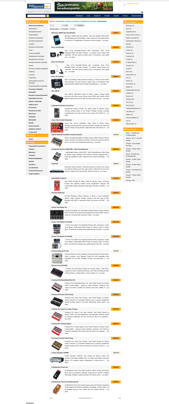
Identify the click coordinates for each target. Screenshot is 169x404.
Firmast (125, 15)
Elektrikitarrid (33, 28)
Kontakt (116, 15)
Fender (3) (129, 50)
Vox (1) (128, 120)
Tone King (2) (130, 105)
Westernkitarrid (33, 35)
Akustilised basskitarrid (36, 41)
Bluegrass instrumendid (36, 47)
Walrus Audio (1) (131, 123)
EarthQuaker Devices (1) (133, 41)
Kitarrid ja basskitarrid (36, 25)
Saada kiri (134, 12)
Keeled (31, 65)
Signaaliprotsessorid (35, 98)
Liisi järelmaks (33, 167)
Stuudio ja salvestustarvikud (38, 95)
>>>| (119, 398)
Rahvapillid (32, 120)
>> (91, 398)
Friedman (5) (130, 56)
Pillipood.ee (39, 7)
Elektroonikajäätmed (35, 158)
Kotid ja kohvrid (34, 126)
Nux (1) (128, 77)
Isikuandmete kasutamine (37, 146)
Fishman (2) (129, 53)
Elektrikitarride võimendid (36, 56)
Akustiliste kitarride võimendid (38, 62)
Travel (31, 50)
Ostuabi (107, 15)
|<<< (51, 398)
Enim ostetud (131, 129)
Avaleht (130, 12)
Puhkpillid (32, 116)
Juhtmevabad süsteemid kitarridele (36, 82)
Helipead (31, 71)
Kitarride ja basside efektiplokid (38, 68)
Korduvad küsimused (36, 170)
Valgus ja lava (33, 104)
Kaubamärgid (131, 22)
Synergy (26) (130, 99)
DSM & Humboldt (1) (132, 38)
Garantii (31, 161)
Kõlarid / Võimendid (35, 101)
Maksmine (32, 152)
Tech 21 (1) (129, 102)
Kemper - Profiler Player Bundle (133, 150)
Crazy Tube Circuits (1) (133, 35)
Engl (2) (128, 44)
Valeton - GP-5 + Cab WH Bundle (134, 139)
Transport (32, 155)
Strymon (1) (129, 96)
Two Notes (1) (130, 111)
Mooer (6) (129, 71)
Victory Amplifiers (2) (132, 117)
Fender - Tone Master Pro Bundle (134, 171)
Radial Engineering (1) (133, 90)
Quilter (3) (129, 87)
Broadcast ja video (35, 110)
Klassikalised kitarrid (35, 31)
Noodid (31, 123)
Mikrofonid (32, 113)
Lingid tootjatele (34, 173)
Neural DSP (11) (131, 74)
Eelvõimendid (101, 21)
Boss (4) (128, 28)
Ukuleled (31, 44)
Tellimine (32, 149)
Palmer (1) (129, 81)
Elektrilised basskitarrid (36, 38)
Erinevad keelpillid (34, 53)
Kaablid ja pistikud (35, 129)
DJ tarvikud (32, 107)
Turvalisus (32, 164)
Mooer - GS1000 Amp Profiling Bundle (132, 134)
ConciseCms (30, 403)
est (142, 12)
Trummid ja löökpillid (35, 89)
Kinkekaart (79, 15)
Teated (31, 139)
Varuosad (32, 74)
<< (79, 398)
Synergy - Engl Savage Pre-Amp (133, 144)
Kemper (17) (130, 65)
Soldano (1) (129, 93)
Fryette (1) (129, 59)
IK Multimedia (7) (131, 62)
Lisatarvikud (32, 77)
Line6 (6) (128, 68)
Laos (88, 15)
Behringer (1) (130, 25)
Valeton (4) (129, 114)
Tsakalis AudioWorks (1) (133, 108)
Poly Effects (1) (130, 84)
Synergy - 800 (130, 180)
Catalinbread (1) (131, 31)
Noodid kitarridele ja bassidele (38, 86)
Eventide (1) (129, 47)
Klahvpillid (32, 92)
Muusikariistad (136, 15)
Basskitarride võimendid (36, 59)
